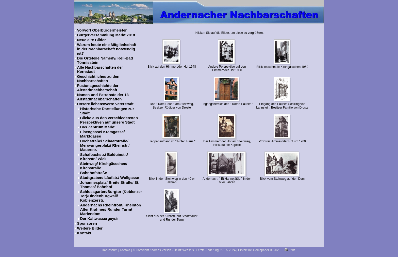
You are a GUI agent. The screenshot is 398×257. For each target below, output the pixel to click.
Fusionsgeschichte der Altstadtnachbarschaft (98, 87)
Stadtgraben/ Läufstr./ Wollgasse (109, 177)
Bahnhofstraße (93, 173)
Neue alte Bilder (91, 40)
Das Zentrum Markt (97, 127)
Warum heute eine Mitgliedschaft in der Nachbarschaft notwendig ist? (107, 48)
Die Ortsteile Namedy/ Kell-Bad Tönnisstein (105, 60)
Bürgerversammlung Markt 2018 (106, 35)
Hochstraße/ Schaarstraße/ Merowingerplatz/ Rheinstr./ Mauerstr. (105, 145)
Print (290, 250)
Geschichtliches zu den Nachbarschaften (98, 78)
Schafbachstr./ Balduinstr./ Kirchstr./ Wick (104, 156)
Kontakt (84, 233)
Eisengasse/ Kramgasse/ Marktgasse (102, 134)
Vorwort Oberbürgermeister (102, 30)
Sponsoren (87, 223)
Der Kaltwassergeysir (99, 218)
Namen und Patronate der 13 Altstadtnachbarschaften (103, 97)
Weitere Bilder (90, 228)
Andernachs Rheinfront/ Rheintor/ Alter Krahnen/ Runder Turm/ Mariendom (110, 209)
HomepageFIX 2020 (266, 250)
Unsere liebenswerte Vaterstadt (105, 104)
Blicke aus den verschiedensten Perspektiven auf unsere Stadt (109, 120)
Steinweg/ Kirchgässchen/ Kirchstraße (103, 165)
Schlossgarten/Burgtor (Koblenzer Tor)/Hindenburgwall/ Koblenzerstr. (111, 195)
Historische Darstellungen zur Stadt (107, 111)
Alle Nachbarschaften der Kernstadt (100, 69)
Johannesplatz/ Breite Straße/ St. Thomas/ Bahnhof (109, 184)
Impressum (109, 250)
